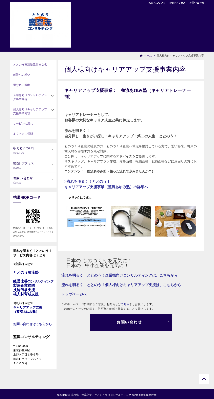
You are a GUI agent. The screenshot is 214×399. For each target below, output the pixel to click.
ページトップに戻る (204, 379)
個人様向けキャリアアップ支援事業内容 (30, 111)
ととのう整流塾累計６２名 (30, 64)
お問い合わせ (195, 2)
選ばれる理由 (21, 85)
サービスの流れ (23, 123)
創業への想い (21, 74)
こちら (125, 304)
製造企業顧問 (24, 285)
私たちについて (33, 150)
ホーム (148, 55)
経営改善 (33, 281)
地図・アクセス (177, 2)
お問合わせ (131, 322)
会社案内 (157, 2)
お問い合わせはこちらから (32, 324)
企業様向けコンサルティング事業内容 (30, 97)
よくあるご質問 (23, 133)
